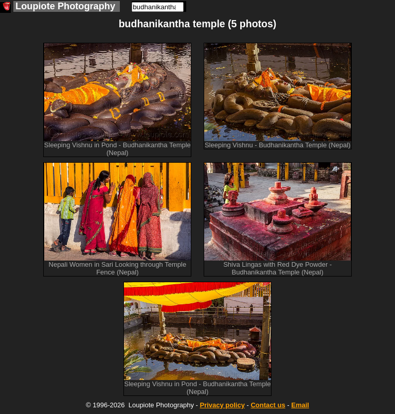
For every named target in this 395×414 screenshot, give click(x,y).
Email (300, 405)
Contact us (267, 405)
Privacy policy (222, 405)
